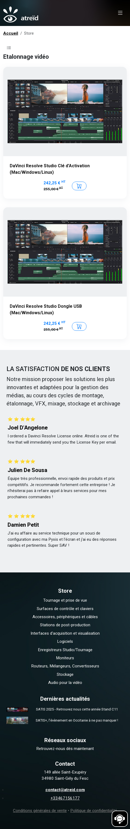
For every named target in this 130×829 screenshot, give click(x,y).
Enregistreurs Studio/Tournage (65, 649)
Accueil (10, 33)
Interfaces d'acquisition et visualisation (65, 633)
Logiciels (65, 641)
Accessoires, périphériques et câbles (65, 616)
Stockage (65, 674)
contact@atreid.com (65, 789)
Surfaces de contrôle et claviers (65, 608)
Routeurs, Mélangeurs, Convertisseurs (65, 666)
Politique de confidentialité (93, 810)
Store (29, 33)
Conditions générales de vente (40, 810)
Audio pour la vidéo (65, 682)
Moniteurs (65, 658)
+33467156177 (65, 798)
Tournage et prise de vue (65, 600)
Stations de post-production (65, 624)
